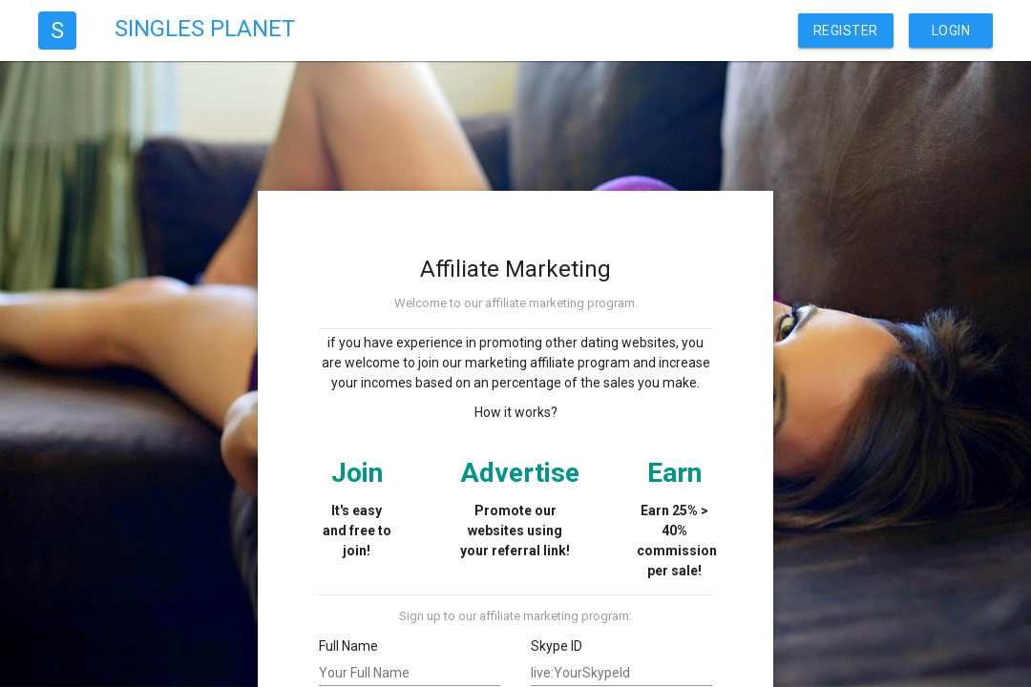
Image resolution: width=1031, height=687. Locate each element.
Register (845, 30)
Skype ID (556, 646)
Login (951, 30)
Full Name (348, 646)
